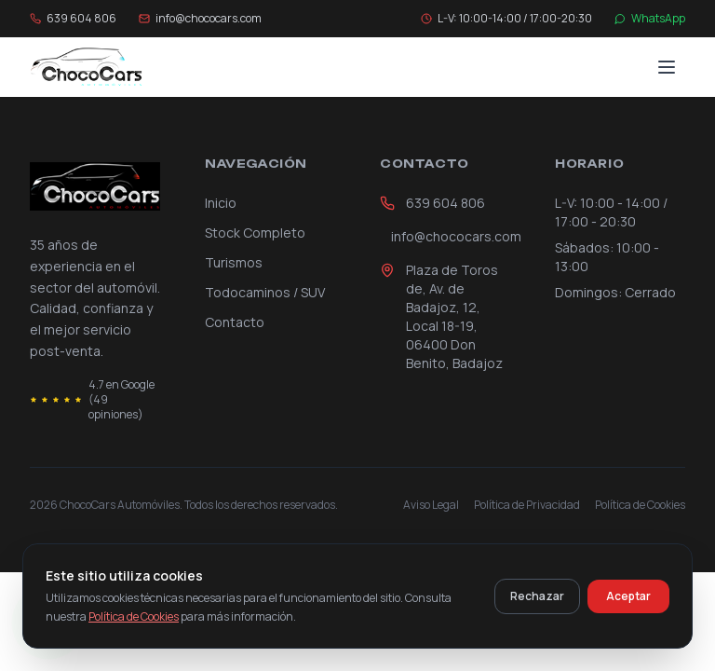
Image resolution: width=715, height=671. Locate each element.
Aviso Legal (431, 505)
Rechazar (537, 596)
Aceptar (628, 596)
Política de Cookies (640, 505)
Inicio (220, 203)
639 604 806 (432, 203)
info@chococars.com (450, 236)
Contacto (234, 322)
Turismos (234, 262)
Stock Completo (255, 232)
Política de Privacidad (527, 505)
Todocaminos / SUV (265, 292)
